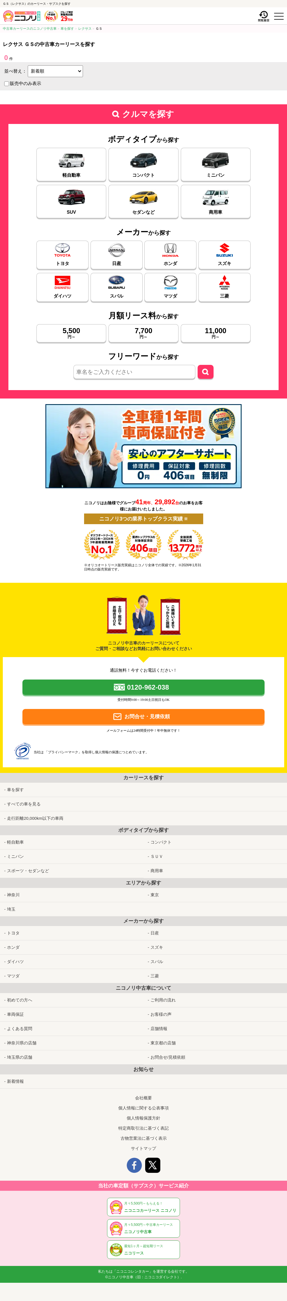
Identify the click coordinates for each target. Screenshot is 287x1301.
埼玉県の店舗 (19, 1057)
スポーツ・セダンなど (28, 870)
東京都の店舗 (163, 1042)
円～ (71, 333)
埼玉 (11, 909)
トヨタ (13, 933)
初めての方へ (19, 1000)
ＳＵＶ (157, 856)
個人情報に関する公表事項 (143, 1108)
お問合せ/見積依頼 (168, 1057)
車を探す (15, 789)
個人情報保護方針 (143, 1118)
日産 (155, 933)
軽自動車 (15, 842)
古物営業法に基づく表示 (144, 1138)
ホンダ (13, 947)
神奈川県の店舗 (21, 1042)
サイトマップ (143, 1148)
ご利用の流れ (163, 1000)
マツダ (13, 975)
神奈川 (13, 894)
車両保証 (15, 1014)
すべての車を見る (24, 804)
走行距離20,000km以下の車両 (35, 818)
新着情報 (15, 1081)
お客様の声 (161, 1014)
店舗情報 (159, 1028)
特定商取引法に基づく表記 (143, 1128)
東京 (155, 894)
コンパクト (161, 842)
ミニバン (15, 856)
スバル (157, 961)
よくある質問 (19, 1028)
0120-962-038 (148, 687)
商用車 (157, 870)
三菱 (155, 975)
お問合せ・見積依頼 (147, 716)
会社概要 (143, 1097)
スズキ (157, 947)
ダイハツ (15, 961)
